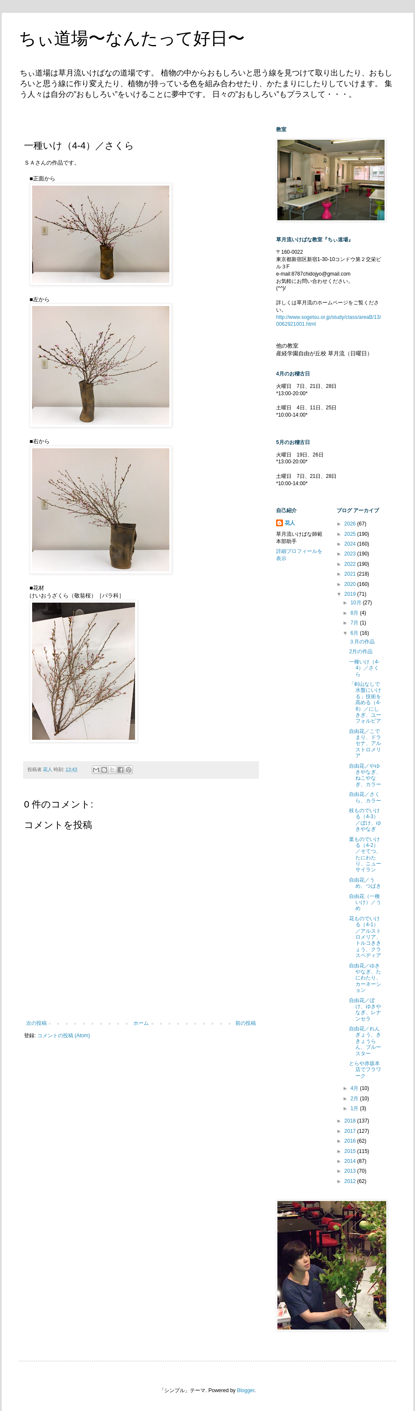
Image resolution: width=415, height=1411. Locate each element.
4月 (355, 1088)
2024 (350, 544)
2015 (350, 1151)
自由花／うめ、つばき (365, 883)
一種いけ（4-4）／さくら (364, 668)
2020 (350, 584)
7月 (355, 623)
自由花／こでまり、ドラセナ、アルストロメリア (365, 743)
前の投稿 (245, 1023)
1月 (355, 1108)
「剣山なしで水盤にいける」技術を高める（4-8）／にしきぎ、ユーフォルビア (365, 702)
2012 (350, 1181)
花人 (290, 523)
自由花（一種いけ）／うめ (365, 902)
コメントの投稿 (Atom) (63, 1036)
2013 (350, 1171)
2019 (350, 594)
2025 (350, 534)
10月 (356, 603)
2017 (350, 1131)
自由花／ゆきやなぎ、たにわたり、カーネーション (365, 978)
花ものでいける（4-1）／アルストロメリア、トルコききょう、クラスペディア (365, 937)
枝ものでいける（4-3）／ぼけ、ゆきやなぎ (365, 820)
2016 (350, 1141)
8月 (355, 613)
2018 (350, 1121)
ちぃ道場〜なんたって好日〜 (132, 38)
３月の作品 (362, 642)
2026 (350, 524)
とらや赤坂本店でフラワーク (365, 1069)
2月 (355, 1099)
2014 (350, 1161)
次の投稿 (36, 1023)
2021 (350, 574)
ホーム (141, 1023)
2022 (350, 564)
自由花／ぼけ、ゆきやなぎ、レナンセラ (365, 1009)
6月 (355, 633)
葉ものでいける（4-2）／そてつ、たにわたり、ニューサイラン (365, 854)
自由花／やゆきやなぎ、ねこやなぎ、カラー (365, 775)
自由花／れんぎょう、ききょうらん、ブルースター (365, 1041)
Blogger (246, 1390)
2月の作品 (361, 651)
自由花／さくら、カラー (365, 797)
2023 (350, 554)
